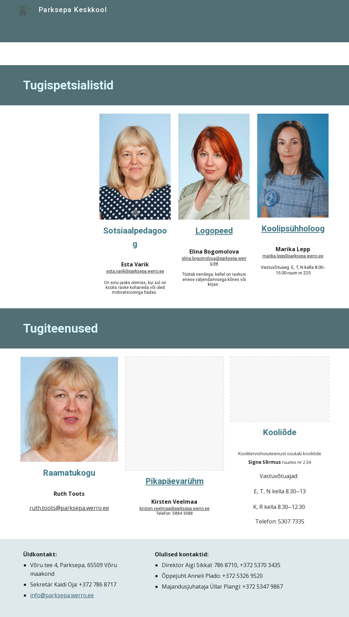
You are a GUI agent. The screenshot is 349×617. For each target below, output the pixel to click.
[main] (174, 85)
